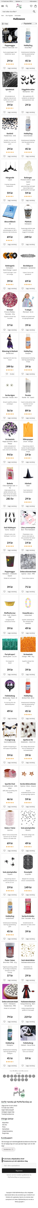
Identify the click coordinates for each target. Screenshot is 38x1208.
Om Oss (4, 1125)
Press (4, 1127)
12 (23, 1080)
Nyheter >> (19, 1)
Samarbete (5, 1129)
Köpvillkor (5, 1123)
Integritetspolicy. (24, 1177)
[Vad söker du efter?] (19, 11)
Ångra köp (5, 1133)
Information (33, 1)
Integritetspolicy (7, 1131)
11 (19, 1080)
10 (15, 1080)
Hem (2, 15)
